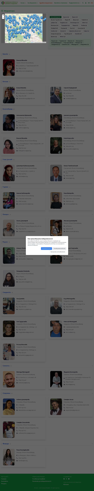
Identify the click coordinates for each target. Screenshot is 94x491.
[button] (11, 35)
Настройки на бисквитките (58, 251)
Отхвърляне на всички (59, 248)
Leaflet (31, 42)
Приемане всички (46, 248)
